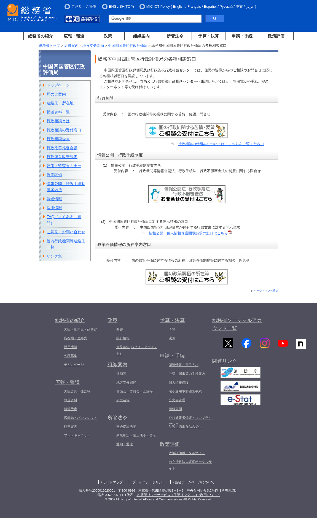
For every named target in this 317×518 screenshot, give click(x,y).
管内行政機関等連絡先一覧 (66, 244)
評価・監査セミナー (64, 166)
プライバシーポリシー (148, 482)
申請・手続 (242, 36)
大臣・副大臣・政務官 (80, 329)
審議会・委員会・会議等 (134, 391)
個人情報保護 (179, 382)
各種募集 (70, 356)
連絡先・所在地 (60, 103)
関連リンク (224, 363)
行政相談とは (58, 121)
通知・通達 (124, 444)
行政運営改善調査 (62, 156)
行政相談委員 (58, 139)
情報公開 (175, 409)
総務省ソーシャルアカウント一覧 (237, 324)
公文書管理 (177, 400)
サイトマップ (113, 482)
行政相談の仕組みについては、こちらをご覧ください (221, 144)
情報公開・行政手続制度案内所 (66, 186)
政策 (108, 36)
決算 (172, 338)
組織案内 (141, 36)
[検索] (154, 18)
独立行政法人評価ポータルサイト (190, 465)
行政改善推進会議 (62, 148)
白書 (119, 329)
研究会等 (123, 400)
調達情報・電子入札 (183, 365)
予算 (172, 329)
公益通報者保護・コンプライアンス (190, 421)
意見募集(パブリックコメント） (136, 350)
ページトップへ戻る (266, 290)
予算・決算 (208, 36)
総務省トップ (49, 46)
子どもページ (74, 365)
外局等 (121, 374)
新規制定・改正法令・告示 (136, 435)
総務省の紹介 (40, 36)
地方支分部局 (93, 46)
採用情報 (54, 207)
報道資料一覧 (58, 112)
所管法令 (175, 36)
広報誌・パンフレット (80, 418)
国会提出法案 (126, 426)
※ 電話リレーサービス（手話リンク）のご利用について (178, 495)
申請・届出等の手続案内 (187, 374)
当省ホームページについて (194, 482)
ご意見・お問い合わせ (66, 232)
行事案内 (70, 426)
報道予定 (70, 409)
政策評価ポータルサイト (187, 453)
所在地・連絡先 (75, 338)
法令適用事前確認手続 (185, 391)
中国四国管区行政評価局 (127, 46)
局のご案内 (56, 94)
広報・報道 (74, 36)
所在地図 (228, 490)
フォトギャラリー (77, 435)
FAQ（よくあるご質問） (64, 220)
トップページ (58, 85)
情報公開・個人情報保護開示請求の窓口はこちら (190, 233)
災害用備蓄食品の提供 (185, 426)
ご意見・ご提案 (83, 6)
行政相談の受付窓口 (64, 130)
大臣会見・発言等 (77, 391)
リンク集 (54, 256)
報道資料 (70, 400)
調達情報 (54, 199)
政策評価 (276, 36)
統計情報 (123, 338)
